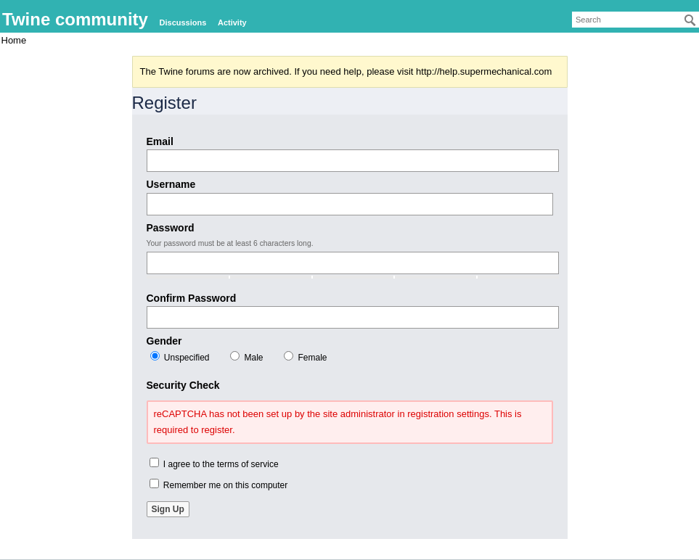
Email (160, 141)
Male (246, 357)
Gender (164, 341)
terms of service (248, 464)
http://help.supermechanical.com (484, 71)
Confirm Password (192, 298)
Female (305, 357)
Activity (232, 22)
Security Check (183, 385)
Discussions (183, 22)
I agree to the (214, 463)
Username (171, 184)
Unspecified (180, 357)
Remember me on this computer (219, 484)
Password (171, 228)
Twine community (75, 19)
